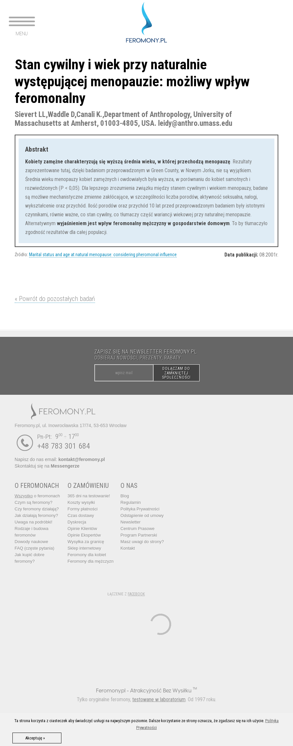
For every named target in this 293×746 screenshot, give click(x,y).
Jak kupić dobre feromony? (29, 558)
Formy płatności (83, 508)
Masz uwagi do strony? (142, 541)
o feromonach (37, 495)
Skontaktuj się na (47, 466)
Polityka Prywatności (140, 508)
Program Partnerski (139, 535)
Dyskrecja (77, 522)
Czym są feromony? (34, 502)
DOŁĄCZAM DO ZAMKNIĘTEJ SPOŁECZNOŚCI (176, 372)
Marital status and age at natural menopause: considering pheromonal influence (103, 254)
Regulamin (131, 502)
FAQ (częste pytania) (34, 548)
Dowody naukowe (31, 541)
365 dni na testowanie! (89, 495)
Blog (125, 495)
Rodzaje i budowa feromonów (31, 532)
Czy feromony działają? (37, 508)
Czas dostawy (81, 515)
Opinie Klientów (82, 528)
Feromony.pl (110, 690)
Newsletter (130, 522)
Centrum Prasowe (138, 528)
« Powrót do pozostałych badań (55, 299)
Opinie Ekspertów (84, 535)
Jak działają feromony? (36, 515)
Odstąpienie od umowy (142, 515)
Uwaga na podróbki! (34, 522)
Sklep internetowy (84, 548)
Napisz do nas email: (60, 459)
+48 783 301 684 (63, 446)
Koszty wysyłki (81, 502)
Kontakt (128, 548)
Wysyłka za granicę (86, 541)
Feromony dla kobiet (87, 554)
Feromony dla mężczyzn (91, 561)
